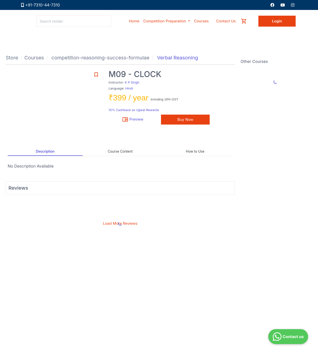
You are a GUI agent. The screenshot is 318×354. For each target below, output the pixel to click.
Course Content (120, 151)
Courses (34, 58)
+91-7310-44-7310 (42, 4)
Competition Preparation (165, 21)
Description (45, 151)
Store (12, 58)
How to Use (195, 151)
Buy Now (185, 119)
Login (277, 21)
